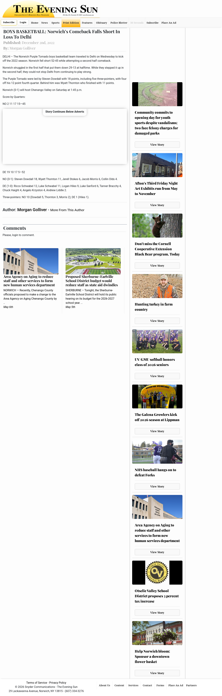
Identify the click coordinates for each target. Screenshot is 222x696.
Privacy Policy (57, 682)
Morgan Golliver (32, 209)
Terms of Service (36, 682)
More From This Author (67, 210)
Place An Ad (168, 22)
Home (34, 22)
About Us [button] (105, 685)
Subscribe (8, 22)
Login (23, 22)
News (44, 22)
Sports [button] (55, 22)
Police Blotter (118, 22)
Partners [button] (191, 685)
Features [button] (87, 22)
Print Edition (71, 22)
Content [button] (119, 685)
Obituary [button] (101, 22)
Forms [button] (160, 685)
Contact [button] (148, 685)
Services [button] (133, 685)
